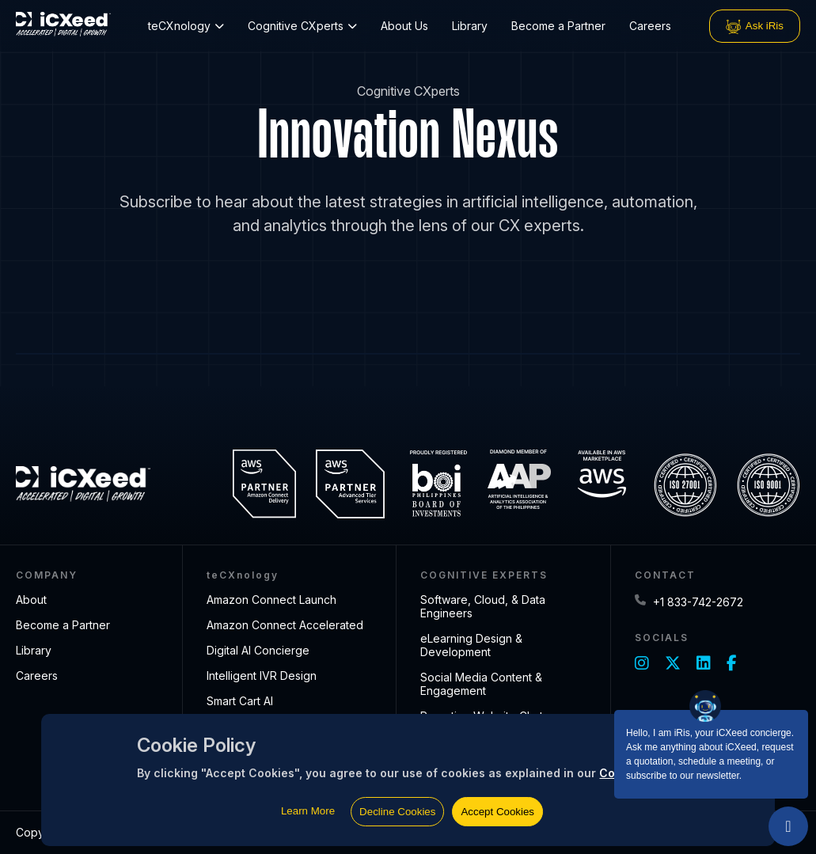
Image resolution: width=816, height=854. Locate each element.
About (31, 599)
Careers (650, 25)
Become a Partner (558, 25)
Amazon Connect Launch (271, 599)
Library (470, 25)
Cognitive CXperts (302, 25)
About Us (404, 25)
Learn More (308, 811)
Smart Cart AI (240, 701)
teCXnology (186, 25)
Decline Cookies (397, 812)
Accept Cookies (497, 812)
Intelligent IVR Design (262, 675)
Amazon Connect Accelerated (285, 625)
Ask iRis (755, 26)
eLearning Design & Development (471, 645)
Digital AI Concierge (258, 650)
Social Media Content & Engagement (481, 683)
